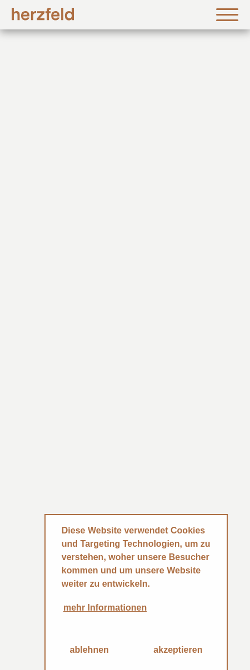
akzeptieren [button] (177, 649)
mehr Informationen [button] (105, 607)
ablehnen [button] (89, 649)
